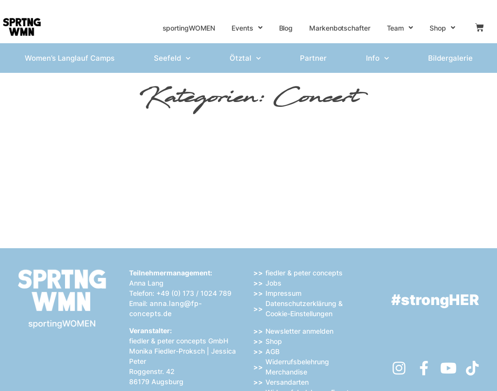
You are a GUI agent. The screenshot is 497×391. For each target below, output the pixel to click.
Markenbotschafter (339, 28)
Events (247, 27)
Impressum (283, 293)
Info (377, 58)
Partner (313, 58)
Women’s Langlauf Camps (70, 58)
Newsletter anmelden (299, 331)
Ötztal (245, 58)
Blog (286, 28)
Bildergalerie (450, 58)
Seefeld (172, 58)
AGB (272, 351)
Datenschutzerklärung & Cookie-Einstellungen (304, 308)
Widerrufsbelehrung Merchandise (297, 366)
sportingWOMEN (189, 28)
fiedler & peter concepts (304, 273)
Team (400, 27)
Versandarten (287, 382)
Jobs (273, 283)
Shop (442, 27)
